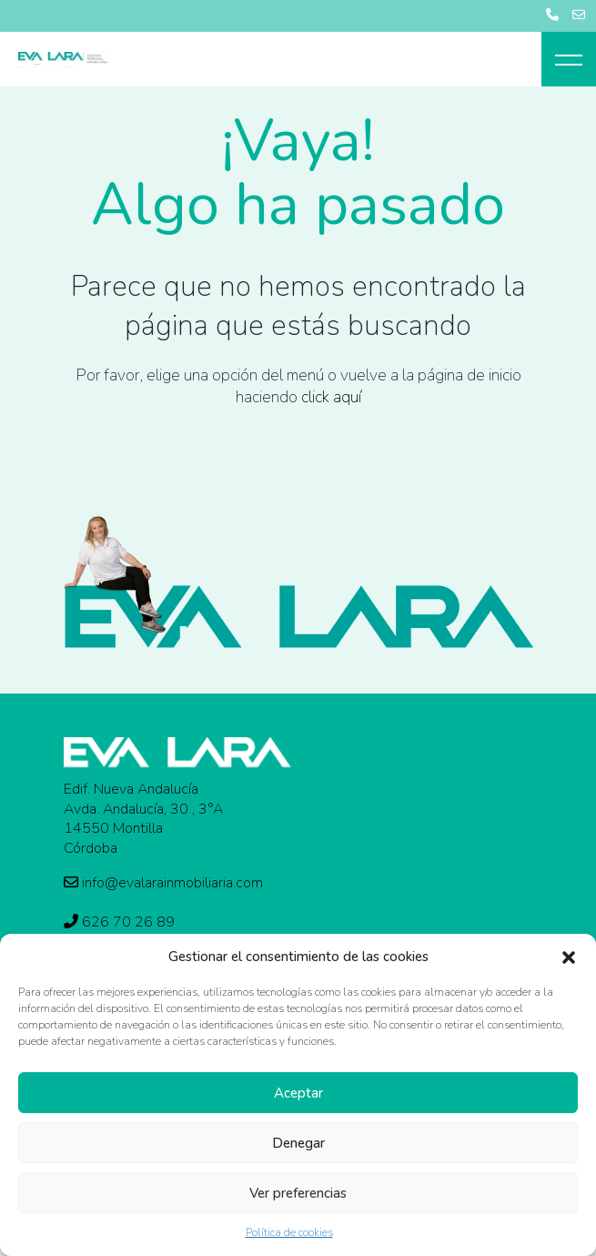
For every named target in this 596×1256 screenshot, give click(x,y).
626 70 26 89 (119, 922)
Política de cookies (289, 1232)
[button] (569, 956)
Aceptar (298, 1093)
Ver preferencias (298, 1193)
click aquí (331, 397)
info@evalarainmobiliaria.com (163, 883)
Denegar (298, 1143)
